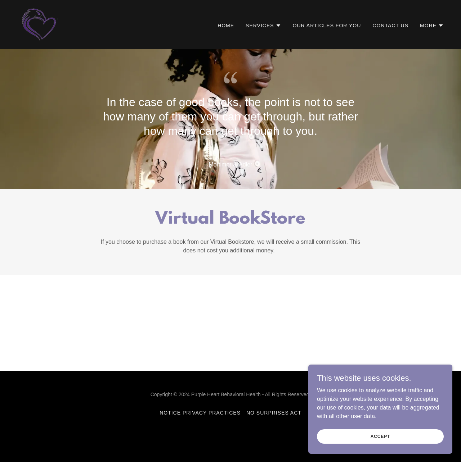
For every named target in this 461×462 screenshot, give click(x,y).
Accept (380, 436)
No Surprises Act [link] (273, 413)
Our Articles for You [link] (327, 25)
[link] (40, 24)
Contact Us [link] (390, 25)
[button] (263, 25)
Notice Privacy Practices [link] (200, 413)
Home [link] (226, 25)
